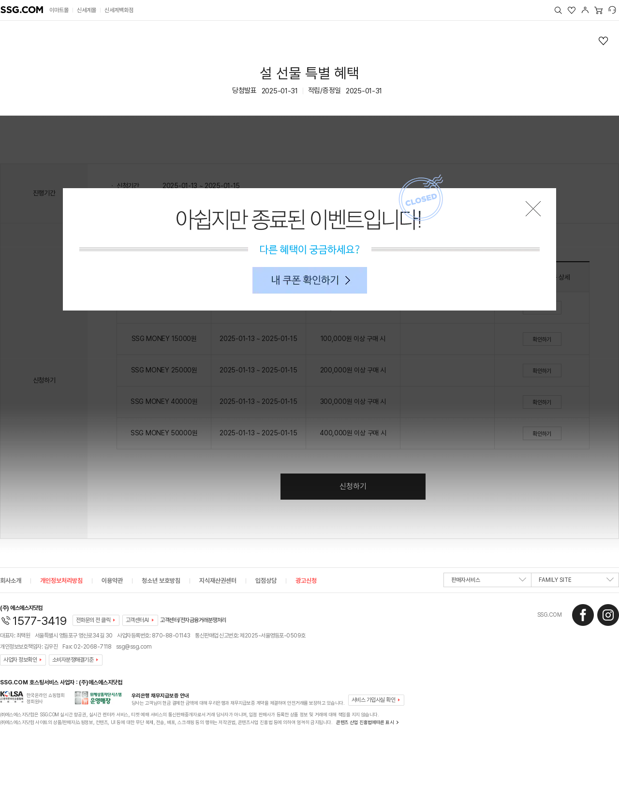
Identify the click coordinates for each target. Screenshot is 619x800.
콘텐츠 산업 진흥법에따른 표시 (365, 722)
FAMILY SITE (576, 582)
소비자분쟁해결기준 (73, 659)
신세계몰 (86, 10)
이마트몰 (59, 10)
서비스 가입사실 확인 (374, 699)
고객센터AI (137, 620)
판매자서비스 (488, 582)
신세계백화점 (118, 10)
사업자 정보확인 (20, 659)
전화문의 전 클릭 (93, 620)
